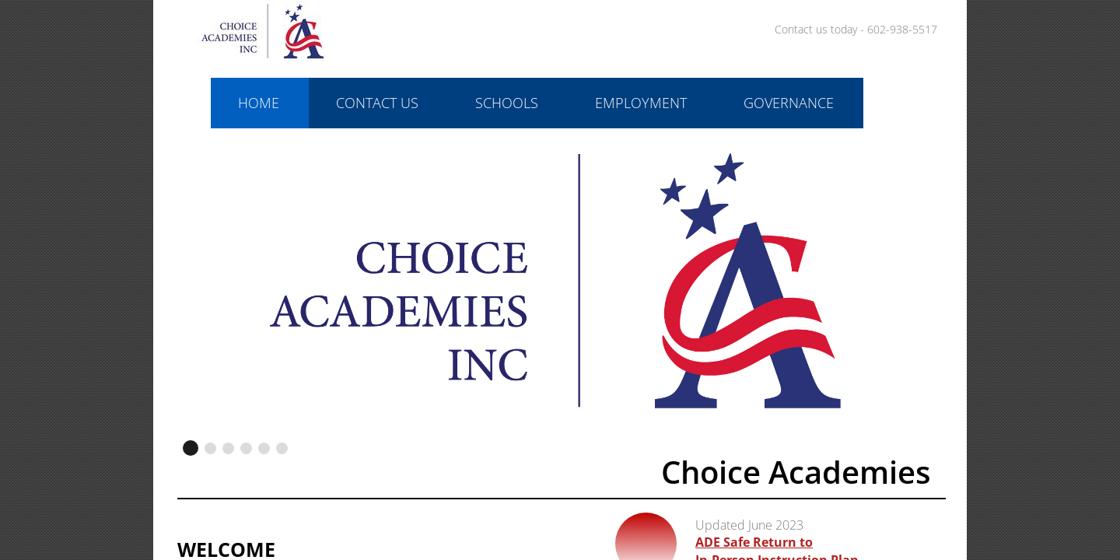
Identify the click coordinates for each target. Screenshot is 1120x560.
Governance (789, 102)
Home (258, 102)
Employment (641, 102)
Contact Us (377, 102)
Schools (506, 102)
